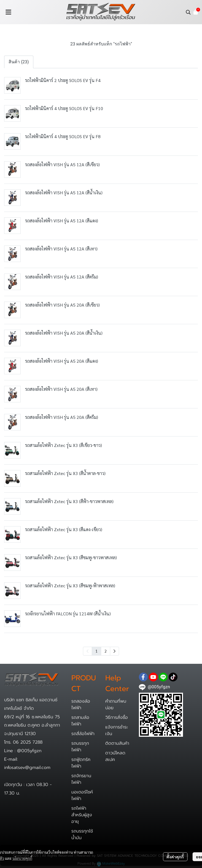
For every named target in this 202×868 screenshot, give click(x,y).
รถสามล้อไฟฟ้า (80, 720)
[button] (188, 12)
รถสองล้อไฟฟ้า (80, 704)
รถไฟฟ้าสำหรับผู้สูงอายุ (81, 815)
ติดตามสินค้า (117, 743)
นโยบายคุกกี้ (22, 858)
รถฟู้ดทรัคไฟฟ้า (80, 762)
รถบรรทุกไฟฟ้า (80, 746)
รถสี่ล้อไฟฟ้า (83, 733)
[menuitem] (114, 651)
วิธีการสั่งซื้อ (116, 717)
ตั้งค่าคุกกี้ (175, 856)
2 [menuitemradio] (105, 650)
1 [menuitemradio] (96, 650)
